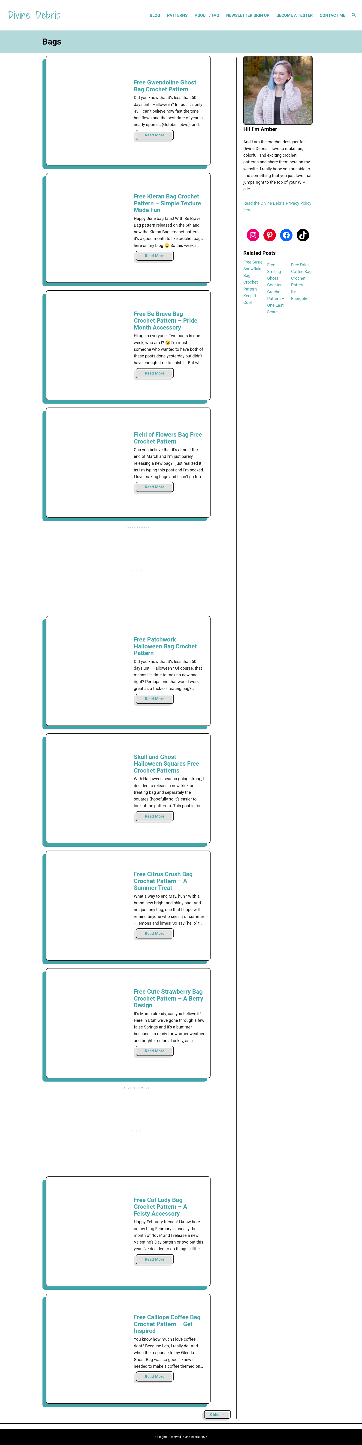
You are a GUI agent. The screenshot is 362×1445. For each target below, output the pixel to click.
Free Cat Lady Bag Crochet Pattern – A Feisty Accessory (160, 1206)
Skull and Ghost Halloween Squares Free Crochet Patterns (166, 763)
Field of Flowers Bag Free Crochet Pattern (168, 438)
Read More (156, 136)
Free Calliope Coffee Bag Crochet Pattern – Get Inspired (167, 1324)
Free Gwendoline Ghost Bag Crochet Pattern (165, 86)
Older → (217, 1414)
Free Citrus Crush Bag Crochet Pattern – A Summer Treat (163, 881)
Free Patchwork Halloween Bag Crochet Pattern (165, 646)
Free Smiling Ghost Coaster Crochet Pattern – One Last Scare (275, 288)
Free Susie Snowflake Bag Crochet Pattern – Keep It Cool (252, 282)
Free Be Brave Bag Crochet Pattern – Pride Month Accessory (166, 320)
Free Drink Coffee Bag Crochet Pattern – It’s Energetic (301, 281)
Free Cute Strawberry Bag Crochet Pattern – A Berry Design (168, 998)
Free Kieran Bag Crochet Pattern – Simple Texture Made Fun (167, 203)
